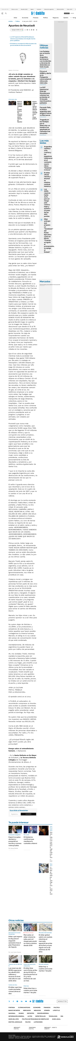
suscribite (66, 13)
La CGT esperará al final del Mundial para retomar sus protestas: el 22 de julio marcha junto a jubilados (22, 38)
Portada (12, 1007)
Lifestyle (56, 1010)
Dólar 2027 (69, 9)
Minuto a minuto (29, 932)
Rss (62, 1016)
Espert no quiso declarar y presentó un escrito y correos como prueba (15, 841)
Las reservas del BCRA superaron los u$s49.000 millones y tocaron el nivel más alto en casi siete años (15, 974)
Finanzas (35, 18)
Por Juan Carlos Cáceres (15, 952)
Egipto (32, 9)
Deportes (30, 1013)
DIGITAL (17, 1028)
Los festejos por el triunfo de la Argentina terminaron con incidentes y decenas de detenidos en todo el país (45, 59)
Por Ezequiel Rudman (52, 860)
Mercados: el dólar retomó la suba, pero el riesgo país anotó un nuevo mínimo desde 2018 (30, 940)
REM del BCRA (60, 9)
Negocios (56, 18)
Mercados (27, 1010)
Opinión (65, 18)
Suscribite (28, 814)
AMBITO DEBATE (50, 1028)
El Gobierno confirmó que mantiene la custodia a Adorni (30, 840)
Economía (25, 18)
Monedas (42, 284)
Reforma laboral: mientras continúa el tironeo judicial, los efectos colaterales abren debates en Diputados (20, 112)
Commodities (52, 284)
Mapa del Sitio (14, 1019)
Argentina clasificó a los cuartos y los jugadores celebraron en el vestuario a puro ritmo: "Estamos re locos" (48, 158)
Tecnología (53, 1016)
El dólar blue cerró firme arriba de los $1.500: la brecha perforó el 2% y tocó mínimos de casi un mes (30, 974)
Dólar (15, 18)
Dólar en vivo (15, 9)
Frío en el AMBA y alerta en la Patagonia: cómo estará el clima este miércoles (45, 77)
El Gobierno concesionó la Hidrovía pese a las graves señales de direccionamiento (23, 44)
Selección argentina (49, 9)
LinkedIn (21, 1001)
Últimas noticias (24, 1007)
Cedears (57, 284)
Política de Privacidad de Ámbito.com (35, 1019)
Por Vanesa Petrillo (13, 848)
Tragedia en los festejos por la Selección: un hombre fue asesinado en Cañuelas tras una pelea (45, 126)
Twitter (9, 1001)
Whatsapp (30, 1001)
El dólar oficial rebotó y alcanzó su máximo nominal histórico (47, 179)
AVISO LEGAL (56, 1019)
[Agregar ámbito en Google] (17, 29)
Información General (16, 1016)
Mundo (21, 1013)
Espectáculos (40, 1016)
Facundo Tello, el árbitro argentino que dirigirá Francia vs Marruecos (45, 111)
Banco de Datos (14, 1010)
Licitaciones (38, 1022)
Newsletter (72, 17)
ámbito (11, 21)
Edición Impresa (43, 1013)
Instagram (17, 1001)
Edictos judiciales (15, 1022)
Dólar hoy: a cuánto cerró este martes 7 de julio (45, 969)
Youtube (26, 1001)
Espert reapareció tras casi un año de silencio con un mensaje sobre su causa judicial (35, 110)
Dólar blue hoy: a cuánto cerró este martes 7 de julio (30, 990)
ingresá (72, 13)
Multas (27, 1022)
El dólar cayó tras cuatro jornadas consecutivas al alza (15, 990)
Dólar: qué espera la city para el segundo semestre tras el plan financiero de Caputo (15, 941)
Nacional (12, 1013)
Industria (39, 9)
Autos (30, 1016)
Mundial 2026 (24, 9)
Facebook (13, 1001)
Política (45, 18)
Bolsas (47, 284)
